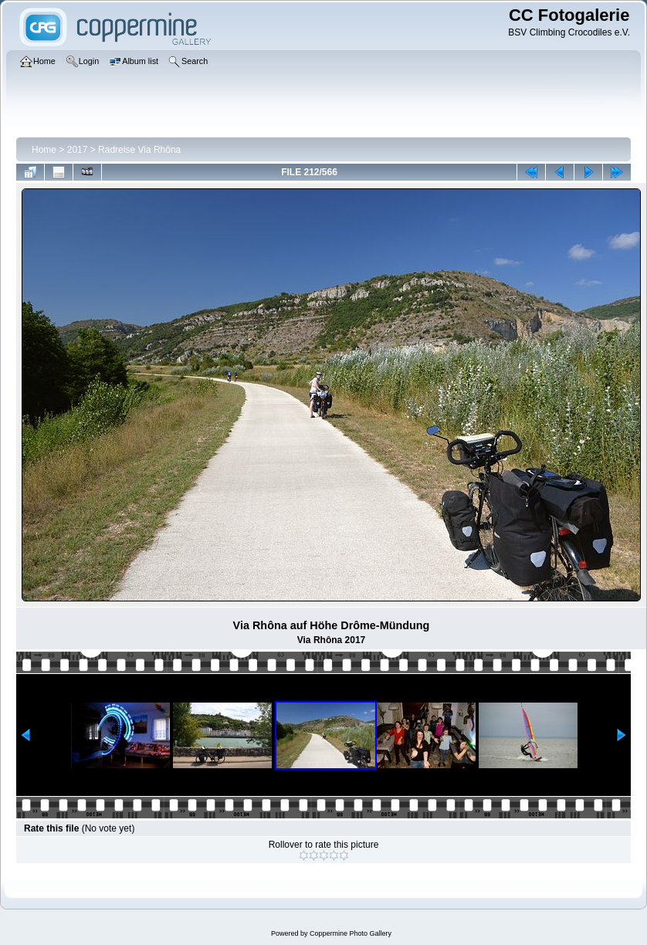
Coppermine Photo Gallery (350, 933)
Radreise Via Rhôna (139, 149)
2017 (77, 149)
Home (44, 149)
